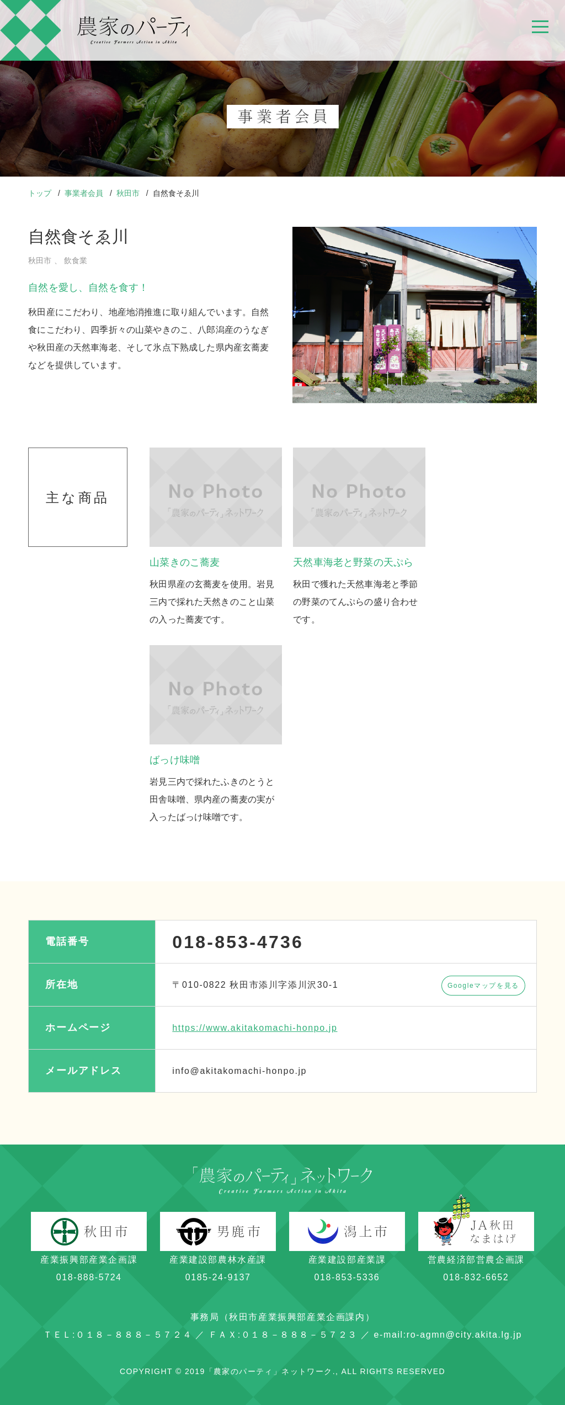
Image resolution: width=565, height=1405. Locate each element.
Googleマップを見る (483, 985)
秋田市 (129, 193)
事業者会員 (85, 193)
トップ (41, 193)
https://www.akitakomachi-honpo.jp (254, 1028)
